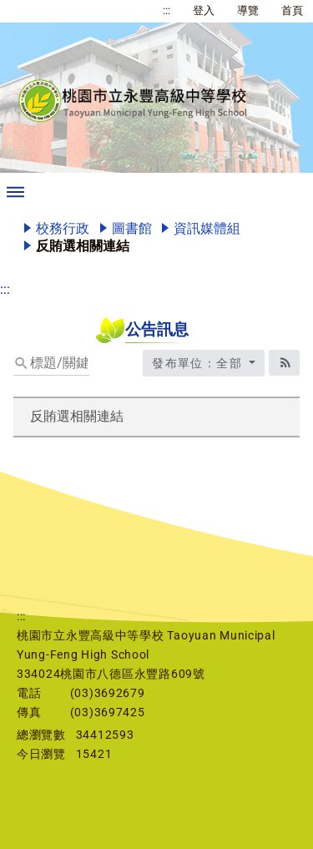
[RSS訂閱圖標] (284, 363)
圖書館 (132, 228)
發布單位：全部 (198, 363)
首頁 (292, 10)
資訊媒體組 (207, 228)
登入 (204, 10)
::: (166, 10)
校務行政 (62, 228)
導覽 (248, 10)
